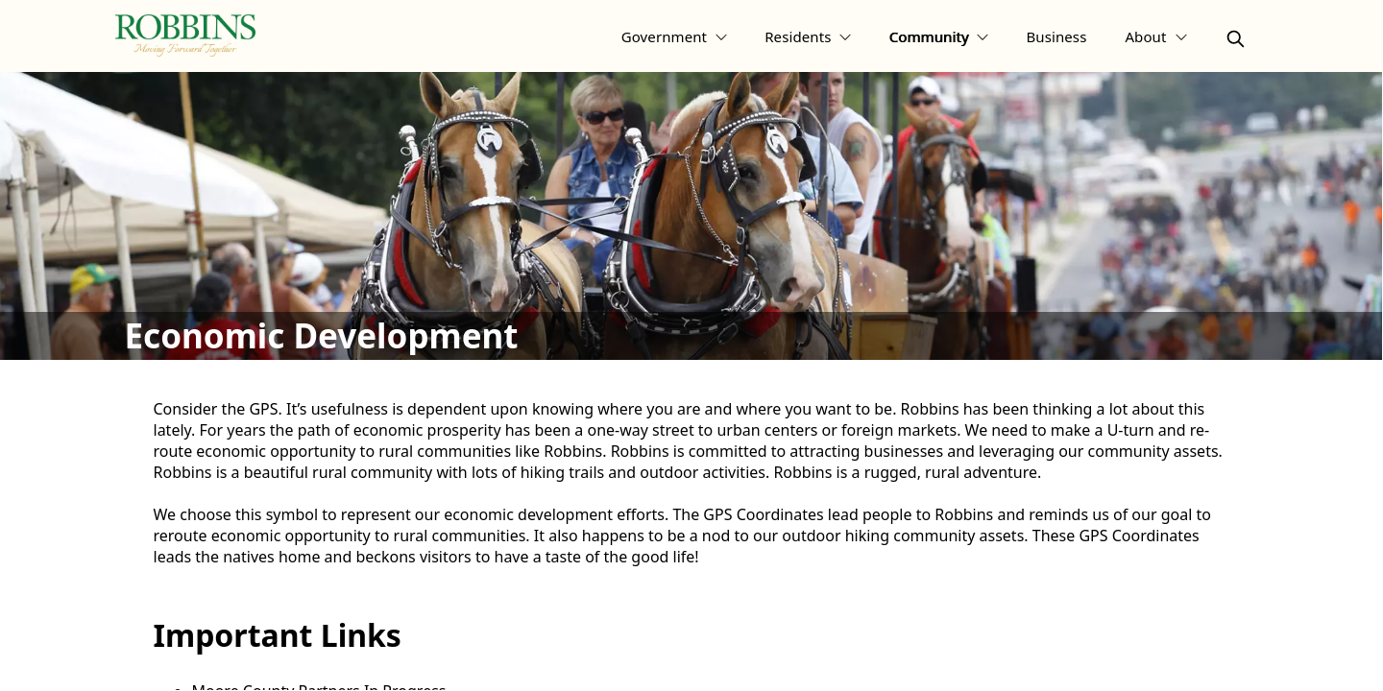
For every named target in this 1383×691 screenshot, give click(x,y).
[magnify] (1235, 39)
